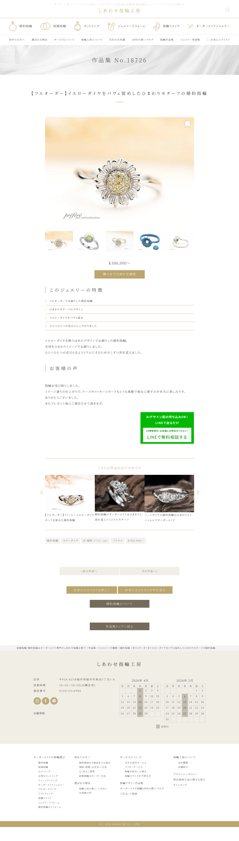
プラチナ (118, 555)
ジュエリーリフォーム (48, 816)
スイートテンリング (47, 794)
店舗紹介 (182, 780)
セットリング (44, 785)
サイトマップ (179, 798)
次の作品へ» (150, 585)
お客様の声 (84, 806)
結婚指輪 (43, 780)
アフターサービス (131, 780)
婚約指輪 (52, 555)
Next (198, 506)
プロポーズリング (47, 803)
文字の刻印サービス (133, 776)
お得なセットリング (48, 789)
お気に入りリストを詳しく (90, 604)
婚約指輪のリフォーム (49, 820)
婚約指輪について (119, 617)
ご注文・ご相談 (127, 807)
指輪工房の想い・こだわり (92, 802)
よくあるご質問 (86, 785)
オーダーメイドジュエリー (51, 798)
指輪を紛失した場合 (133, 785)
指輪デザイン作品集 (130, 797)
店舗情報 (39, 727)
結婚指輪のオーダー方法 (91, 789)
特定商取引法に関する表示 (188, 793)
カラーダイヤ (70, 555)
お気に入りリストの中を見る (146, 604)
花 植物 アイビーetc (95, 555)
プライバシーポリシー (185, 788)
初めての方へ (81, 771)
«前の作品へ (89, 585)
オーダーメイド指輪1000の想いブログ (141, 802)
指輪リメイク (44, 811)
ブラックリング (45, 807)
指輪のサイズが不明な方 (135, 789)
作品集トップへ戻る (119, 640)
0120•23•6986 (70, 704)
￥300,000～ (136, 555)
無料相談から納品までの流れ (94, 776)
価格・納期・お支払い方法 (92, 780)
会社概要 (182, 776)
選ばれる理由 (81, 797)
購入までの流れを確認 (119, 274)
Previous (40, 506)
